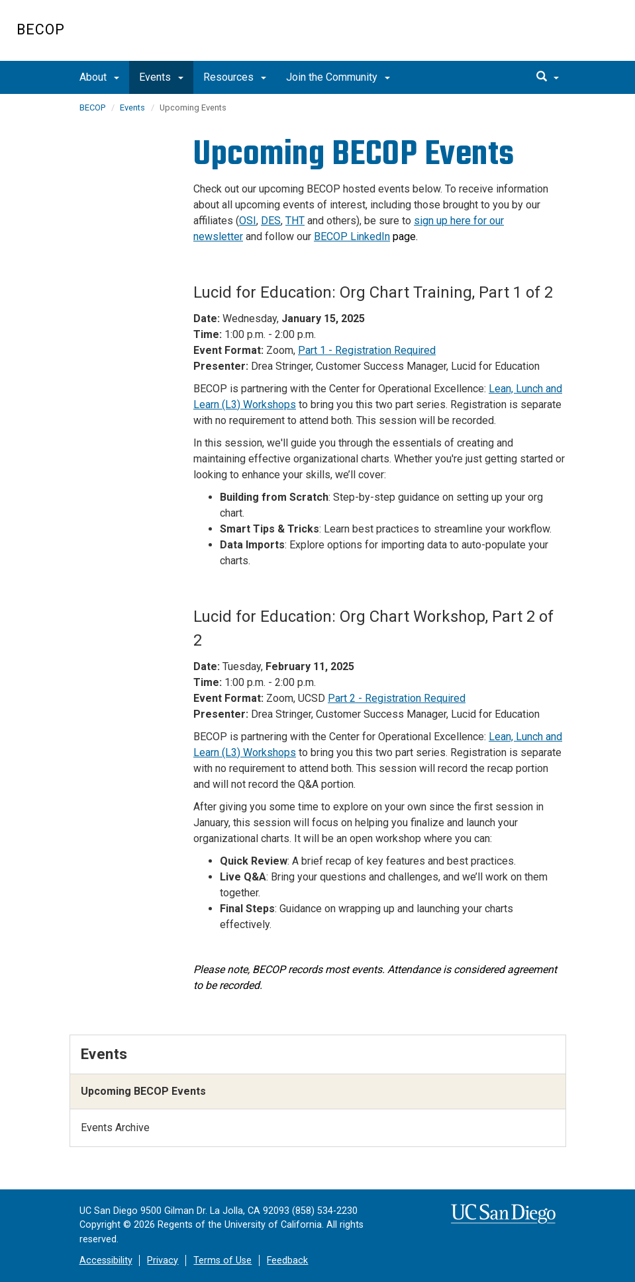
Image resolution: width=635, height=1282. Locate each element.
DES (271, 220)
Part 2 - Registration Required (396, 698)
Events (161, 77)
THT (295, 220)
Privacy (162, 1260)
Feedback (287, 1260)
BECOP (41, 29)
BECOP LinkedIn (352, 236)
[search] (547, 77)
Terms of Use (222, 1260)
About (99, 77)
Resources (234, 77)
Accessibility (105, 1260)
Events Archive (115, 1127)
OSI (247, 220)
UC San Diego (542, 37)
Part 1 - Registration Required (367, 350)
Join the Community (338, 77)
